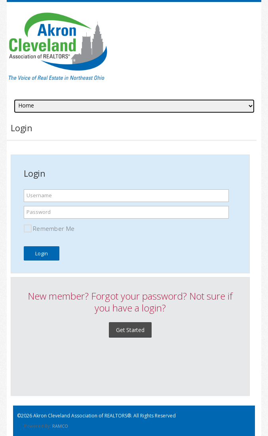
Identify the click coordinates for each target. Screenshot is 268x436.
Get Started (130, 330)
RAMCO (60, 426)
